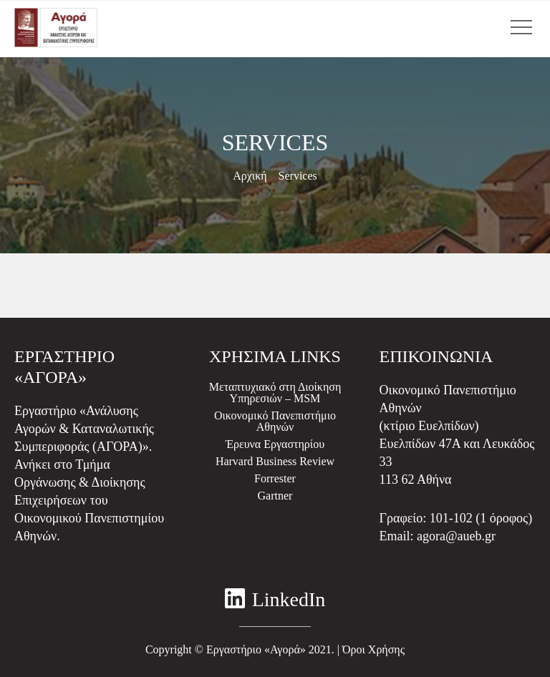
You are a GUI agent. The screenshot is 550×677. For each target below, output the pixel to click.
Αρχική (249, 176)
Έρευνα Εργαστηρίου (275, 444)
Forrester (275, 478)
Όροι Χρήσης (373, 649)
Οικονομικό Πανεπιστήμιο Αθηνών (275, 421)
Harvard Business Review (275, 461)
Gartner (275, 496)
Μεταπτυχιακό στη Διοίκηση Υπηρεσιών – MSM (275, 392)
